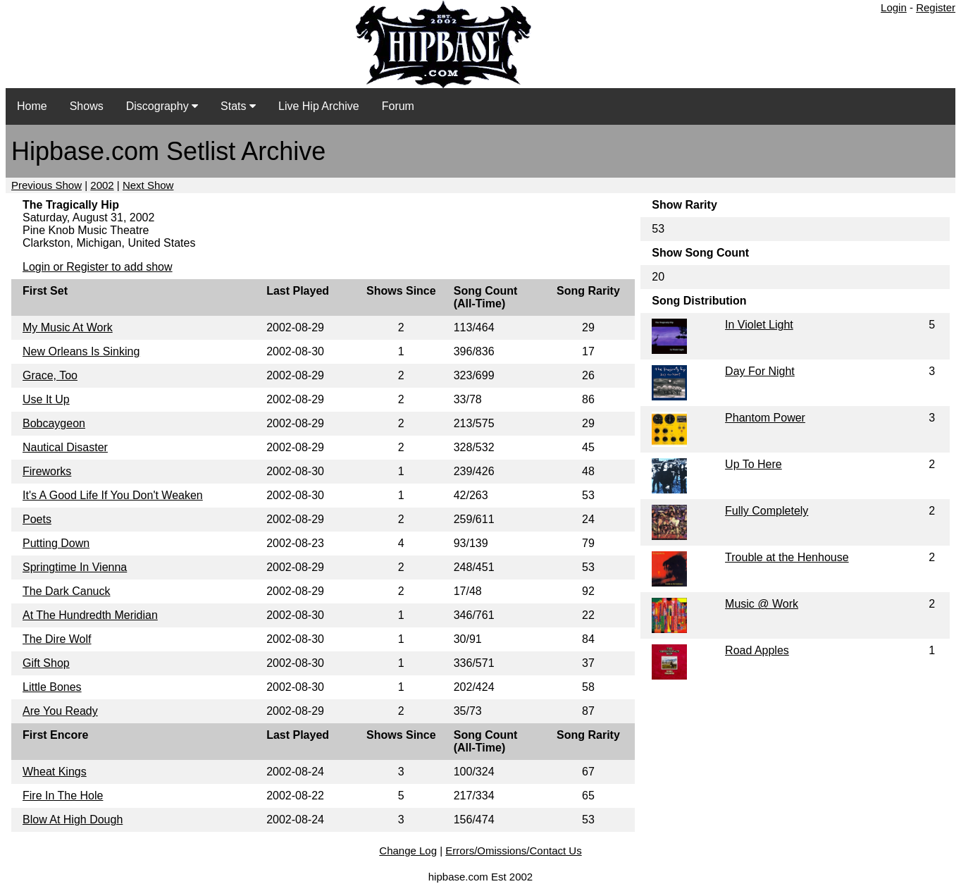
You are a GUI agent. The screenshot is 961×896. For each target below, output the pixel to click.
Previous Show (46, 185)
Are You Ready (60, 711)
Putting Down (56, 543)
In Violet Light (759, 325)
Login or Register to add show (98, 267)
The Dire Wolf (57, 639)
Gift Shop (46, 663)
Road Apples (757, 650)
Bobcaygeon (54, 423)
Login (894, 7)
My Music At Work (68, 327)
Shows (87, 106)
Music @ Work (761, 604)
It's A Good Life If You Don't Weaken (113, 495)
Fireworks (47, 471)
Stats (238, 106)
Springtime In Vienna (75, 567)
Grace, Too (50, 375)
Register (935, 7)
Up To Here (753, 464)
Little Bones (52, 687)
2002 (101, 185)
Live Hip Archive (318, 106)
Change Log (408, 851)
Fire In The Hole (63, 796)
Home (32, 106)
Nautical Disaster (65, 447)
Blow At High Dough (73, 820)
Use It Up (46, 399)
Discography (162, 106)
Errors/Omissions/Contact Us (513, 851)
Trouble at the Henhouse (787, 557)
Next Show (148, 185)
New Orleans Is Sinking (81, 351)
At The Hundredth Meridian (90, 615)
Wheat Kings (55, 772)
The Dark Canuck (67, 591)
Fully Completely (766, 511)
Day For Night (760, 371)
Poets (37, 519)
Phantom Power (765, 418)
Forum (398, 106)
